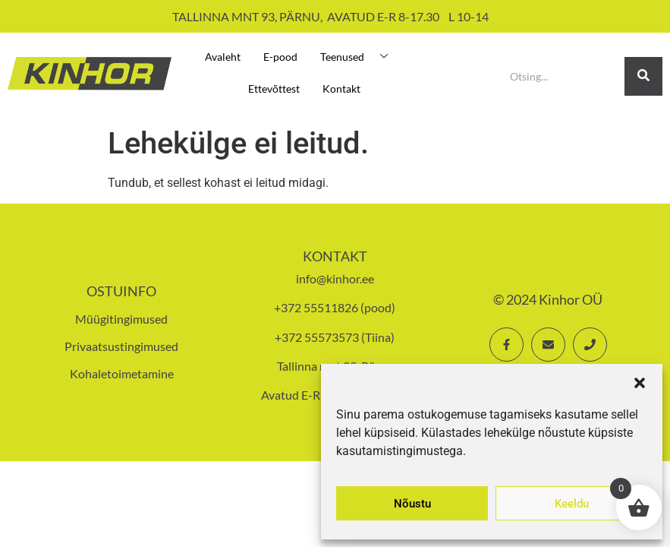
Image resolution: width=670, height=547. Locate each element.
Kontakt (341, 88)
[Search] (561, 76)
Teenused (359, 56)
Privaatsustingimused (121, 346)
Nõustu (412, 504)
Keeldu (572, 504)
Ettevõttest (274, 88)
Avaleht (223, 56)
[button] (639, 382)
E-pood (280, 56)
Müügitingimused (121, 318)
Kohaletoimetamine (122, 373)
